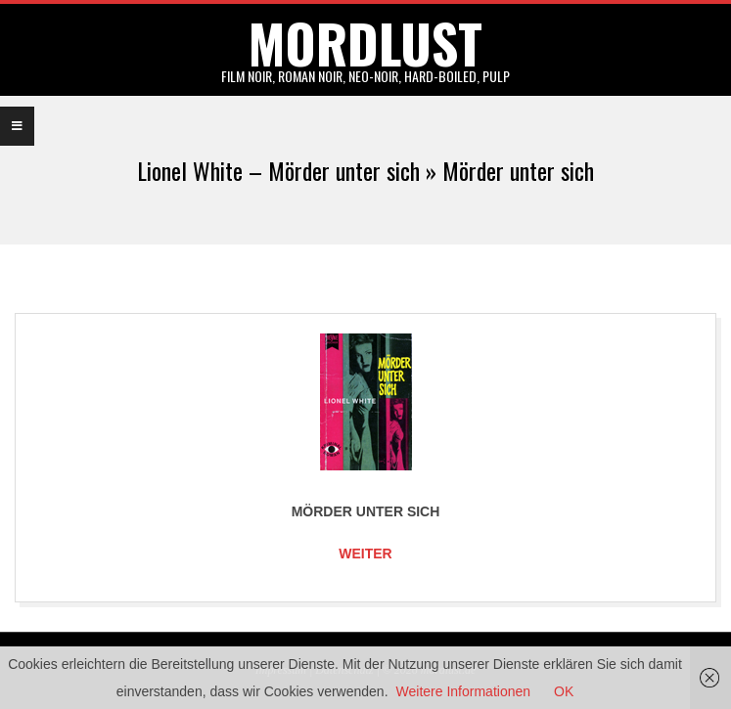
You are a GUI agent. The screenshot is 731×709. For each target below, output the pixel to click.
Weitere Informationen (463, 691)
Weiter (365, 553)
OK (563, 691)
